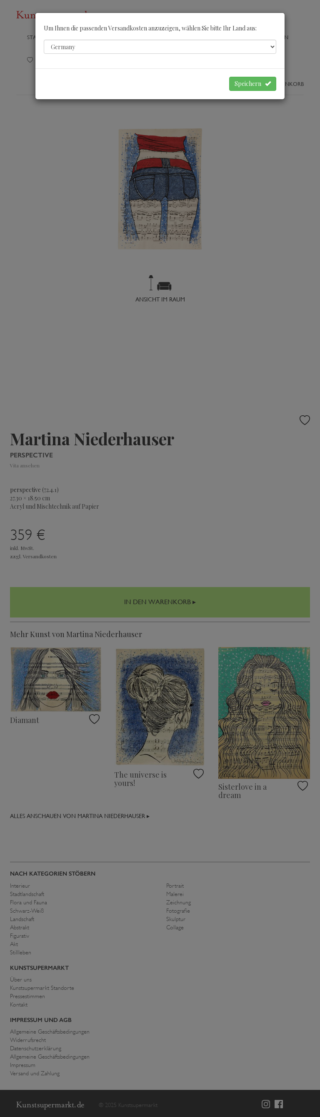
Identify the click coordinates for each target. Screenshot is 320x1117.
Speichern (253, 84)
